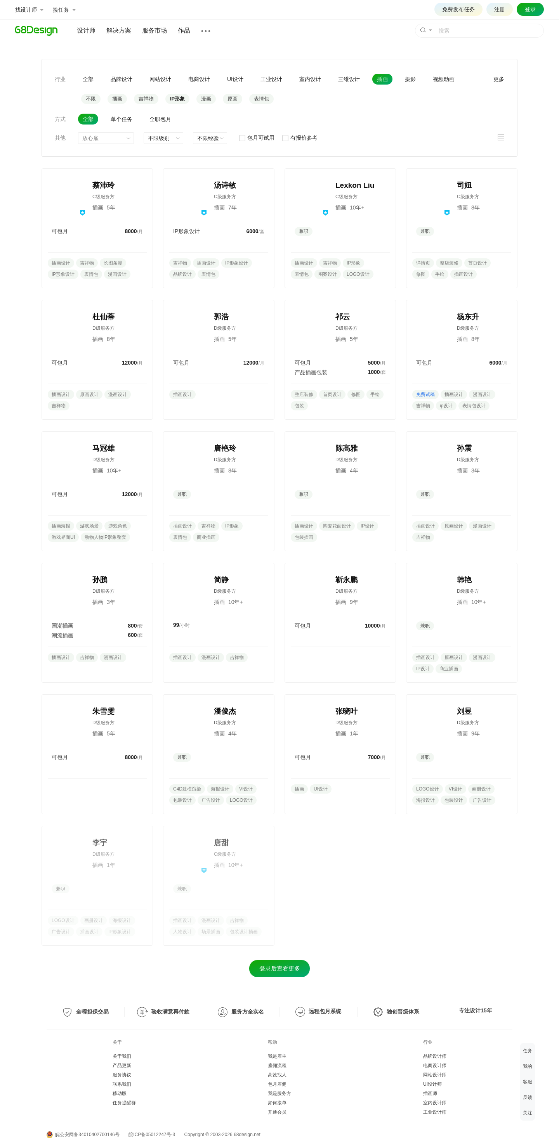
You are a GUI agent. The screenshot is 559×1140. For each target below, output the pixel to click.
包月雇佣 (277, 1084)
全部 (88, 79)
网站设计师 (434, 1075)
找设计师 (29, 10)
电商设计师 (434, 1065)
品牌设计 (121, 79)
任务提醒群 (124, 1102)
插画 (382, 79)
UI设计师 (432, 1084)
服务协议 (122, 1075)
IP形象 (177, 99)
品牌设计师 (434, 1056)
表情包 (261, 99)
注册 (499, 9)
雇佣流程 (277, 1065)
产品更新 (122, 1065)
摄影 (410, 79)
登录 (530, 9)
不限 (91, 99)
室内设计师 (434, 1102)
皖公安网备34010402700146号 (83, 1134)
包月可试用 (256, 138)
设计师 (86, 30)
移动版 (120, 1093)
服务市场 (154, 30)
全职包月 (160, 119)
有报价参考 (299, 138)
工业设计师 (434, 1112)
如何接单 (277, 1102)
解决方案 (118, 30)
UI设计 (235, 79)
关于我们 (122, 1056)
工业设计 (271, 79)
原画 (232, 99)
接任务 (64, 10)
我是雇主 (277, 1056)
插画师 (430, 1093)
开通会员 (277, 1112)
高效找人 (277, 1075)
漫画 (206, 99)
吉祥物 (146, 99)
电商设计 (199, 79)
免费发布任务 (458, 9)
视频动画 (444, 79)
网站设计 (160, 79)
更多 (498, 79)
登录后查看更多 (279, 968)
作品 (184, 30)
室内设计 (310, 79)
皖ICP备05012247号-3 (151, 1134)
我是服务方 (279, 1093)
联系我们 (122, 1084)
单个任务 (121, 119)
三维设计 (349, 79)
